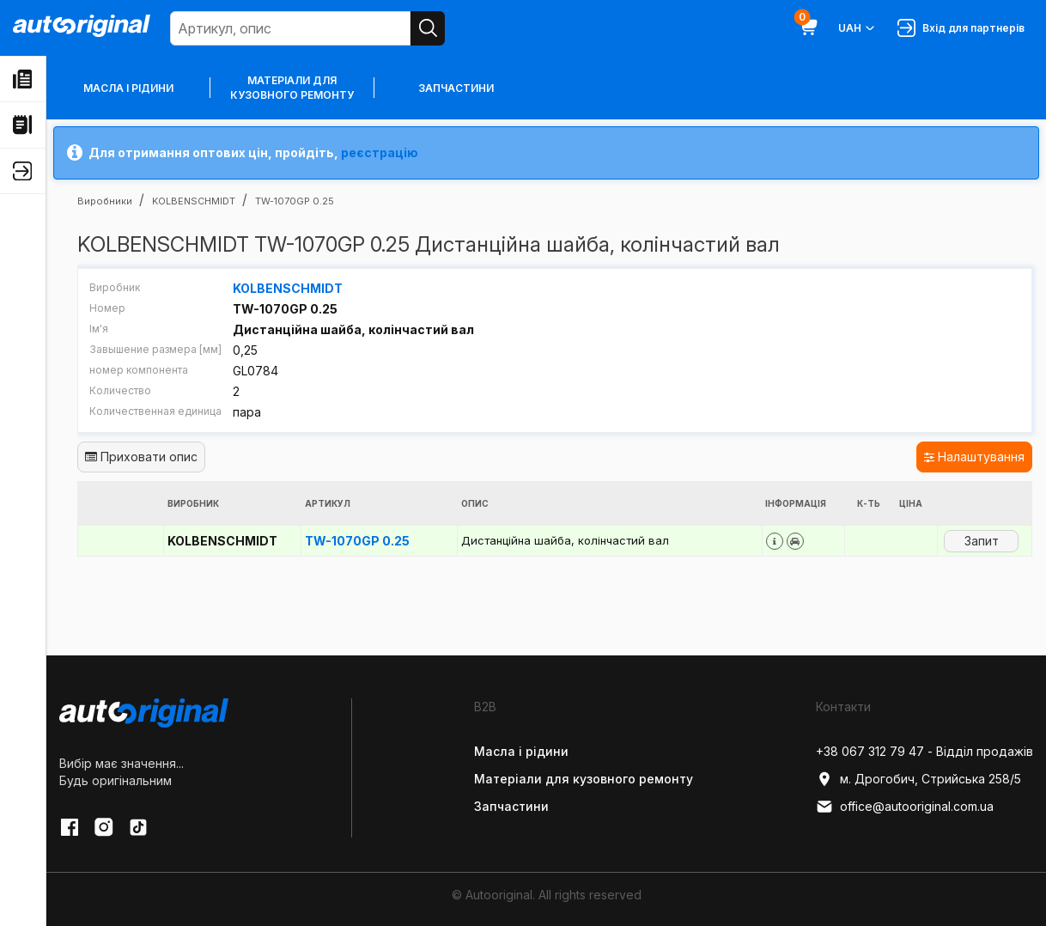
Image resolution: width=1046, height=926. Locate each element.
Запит (981, 540)
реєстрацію (379, 152)
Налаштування (974, 456)
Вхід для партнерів (961, 28)
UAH (857, 28)
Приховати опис (141, 456)
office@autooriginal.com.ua (905, 806)
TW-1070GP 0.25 (357, 540)
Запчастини (456, 88)
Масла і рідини (128, 88)
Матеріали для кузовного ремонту (292, 87)
